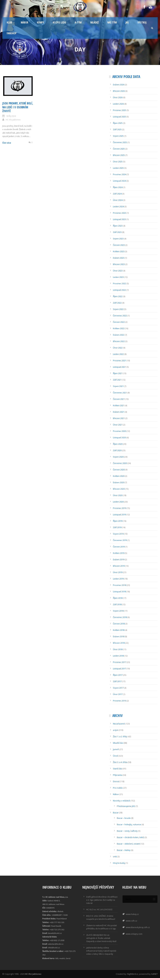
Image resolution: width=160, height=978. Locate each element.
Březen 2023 (119, 264)
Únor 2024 (117, 200)
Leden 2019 (118, 578)
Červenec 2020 (120, 463)
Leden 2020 (118, 501)
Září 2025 (117, 129)
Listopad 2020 (119, 437)
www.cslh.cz (131, 920)
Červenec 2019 (120, 540)
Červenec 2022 (120, 315)
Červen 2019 (119, 546)
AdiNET (154, 974)
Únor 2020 (117, 495)
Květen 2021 (118, 405)
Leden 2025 (118, 168)
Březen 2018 (119, 642)
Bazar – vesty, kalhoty (127, 830)
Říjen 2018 (117, 598)
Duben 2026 (118, 84)
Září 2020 (117, 450)
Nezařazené (119, 723)
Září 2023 (117, 232)
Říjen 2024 (117, 187)
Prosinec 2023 (119, 212)
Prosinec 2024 (119, 174)
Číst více (6, 142)
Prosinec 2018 (119, 585)
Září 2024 (117, 193)
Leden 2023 (118, 277)
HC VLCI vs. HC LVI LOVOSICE (99, 909)
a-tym (115, 730)
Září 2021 (117, 379)
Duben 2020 (118, 482)
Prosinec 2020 (119, 431)
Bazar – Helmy (123, 850)
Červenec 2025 (120, 142)
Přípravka (117, 775)
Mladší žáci (118, 742)
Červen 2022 (119, 322)
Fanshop (11, 33)
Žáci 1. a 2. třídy (120, 736)
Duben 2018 (118, 636)
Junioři (116, 749)
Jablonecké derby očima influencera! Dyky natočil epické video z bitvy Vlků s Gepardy (101, 950)
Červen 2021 (119, 399)
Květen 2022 (118, 328)
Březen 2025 (119, 155)
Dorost (116, 781)
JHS (127, 22)
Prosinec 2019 (119, 508)
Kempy (40, 22)
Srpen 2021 (118, 386)
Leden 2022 (118, 354)
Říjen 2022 (117, 296)
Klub (9, 22)
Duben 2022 (118, 334)
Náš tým (112, 22)
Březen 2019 (119, 565)
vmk (115, 856)
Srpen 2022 (118, 309)
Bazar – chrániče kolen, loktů (130, 837)
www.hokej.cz (132, 914)
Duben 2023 (118, 257)
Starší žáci (117, 768)
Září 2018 (117, 604)
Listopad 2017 (119, 668)
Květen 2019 (118, 553)
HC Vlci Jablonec (13, 119)
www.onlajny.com (134, 933)
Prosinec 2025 (119, 110)
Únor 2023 (117, 270)
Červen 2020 (119, 469)
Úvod (115, 755)
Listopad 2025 (119, 116)
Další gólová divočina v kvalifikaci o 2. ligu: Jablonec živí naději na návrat (102, 899)
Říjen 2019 (117, 521)
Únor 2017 (117, 694)
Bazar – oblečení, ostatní (128, 843)
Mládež (94, 22)
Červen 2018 (119, 623)
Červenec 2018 (120, 617)
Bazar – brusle (124, 818)
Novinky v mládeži (121, 800)
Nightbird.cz (132, 974)
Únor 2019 (117, 572)
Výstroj (142, 22)
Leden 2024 (118, 206)
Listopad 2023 (119, 219)
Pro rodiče (118, 787)
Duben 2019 (118, 559)
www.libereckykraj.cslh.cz (138, 927)
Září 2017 (117, 681)
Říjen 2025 (117, 123)
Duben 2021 (118, 411)
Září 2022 (117, 302)
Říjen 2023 (117, 225)
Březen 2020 (119, 488)
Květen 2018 (118, 630)
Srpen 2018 (118, 610)
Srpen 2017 (118, 687)
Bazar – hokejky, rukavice (129, 824)
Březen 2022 (119, 341)
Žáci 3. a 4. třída (120, 762)
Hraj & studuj (119, 863)
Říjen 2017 (117, 675)
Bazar (116, 812)
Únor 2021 (117, 424)
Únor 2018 (117, 649)
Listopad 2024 (119, 180)
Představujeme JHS (126, 806)
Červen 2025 (119, 148)
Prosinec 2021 (119, 360)
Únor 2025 (117, 161)
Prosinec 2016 (119, 700)
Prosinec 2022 (119, 283)
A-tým (78, 22)
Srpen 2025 (118, 135)
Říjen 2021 (117, 373)
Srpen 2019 (118, 533)
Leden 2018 (118, 655)
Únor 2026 (117, 97)
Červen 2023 (119, 245)
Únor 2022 (117, 347)
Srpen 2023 (118, 238)
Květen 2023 (118, 251)
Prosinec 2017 (119, 662)
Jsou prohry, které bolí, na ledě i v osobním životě (17, 107)
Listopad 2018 (119, 591)
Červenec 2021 (120, 392)
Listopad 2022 (119, 289)
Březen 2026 (119, 91)
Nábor (24, 22)
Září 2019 (117, 527)
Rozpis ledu (59, 22)
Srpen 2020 (118, 456)
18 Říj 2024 (11, 116)
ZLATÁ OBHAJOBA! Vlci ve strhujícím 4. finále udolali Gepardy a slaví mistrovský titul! (101, 938)
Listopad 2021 (119, 366)
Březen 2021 (119, 418)
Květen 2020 (118, 476)
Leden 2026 (118, 103)
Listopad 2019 (119, 514)
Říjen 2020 (117, 444)
